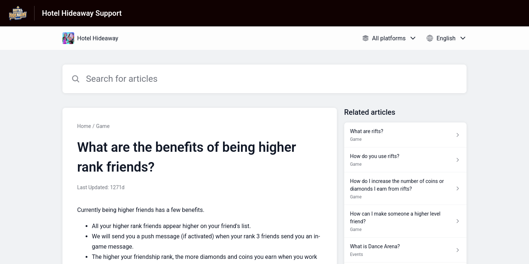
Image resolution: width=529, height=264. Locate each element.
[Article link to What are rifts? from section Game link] (405, 134)
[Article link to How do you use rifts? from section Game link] (405, 159)
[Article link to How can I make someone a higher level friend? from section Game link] (405, 221)
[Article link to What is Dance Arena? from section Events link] (405, 250)
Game (102, 126)
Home (84, 126)
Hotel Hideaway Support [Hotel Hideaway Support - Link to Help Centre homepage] (82, 13)
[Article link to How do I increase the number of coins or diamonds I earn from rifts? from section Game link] (405, 188)
